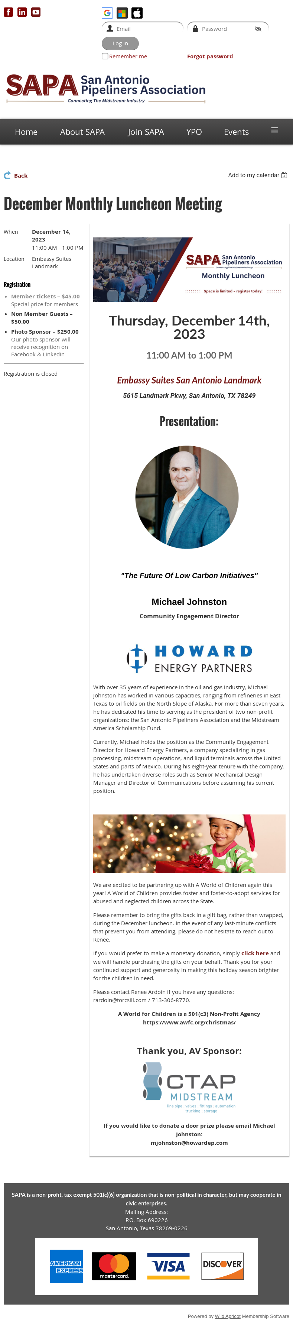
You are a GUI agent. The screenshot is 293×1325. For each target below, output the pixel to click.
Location (14, 258)
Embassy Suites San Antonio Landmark (189, 380)
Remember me (128, 56)
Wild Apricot (228, 1316)
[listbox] (258, 175)
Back (20, 175)
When (11, 231)
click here (255, 953)
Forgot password (210, 56)
